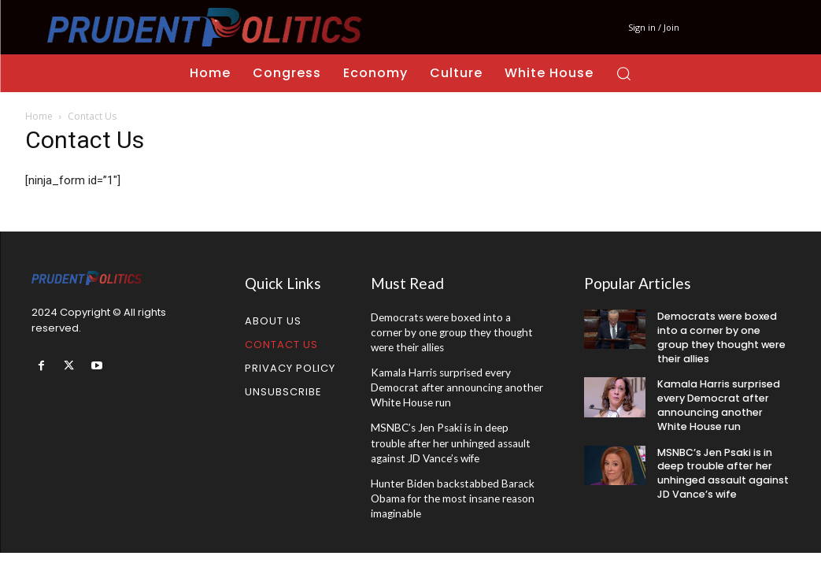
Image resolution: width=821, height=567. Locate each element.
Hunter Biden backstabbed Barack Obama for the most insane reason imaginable (450, 491)
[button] (623, 73)
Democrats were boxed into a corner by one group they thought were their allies (456, 331)
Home (39, 116)
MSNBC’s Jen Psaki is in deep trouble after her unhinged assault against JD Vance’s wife (455, 437)
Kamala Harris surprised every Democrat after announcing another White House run (452, 385)
